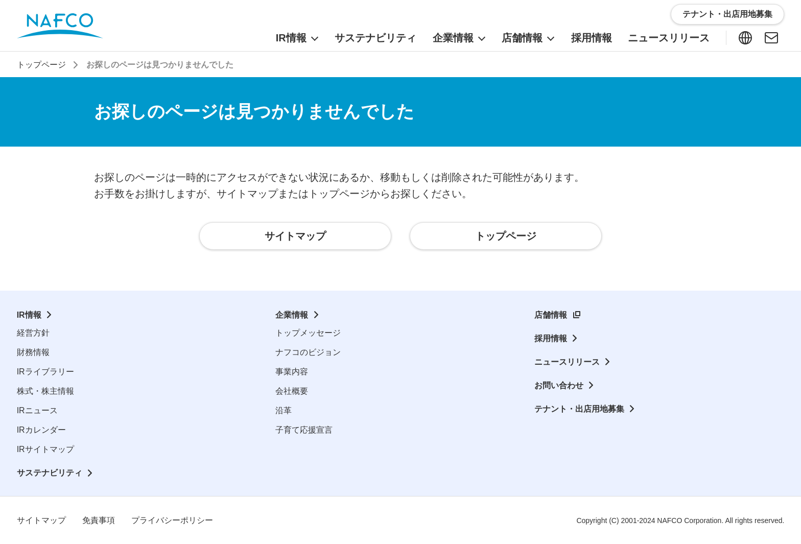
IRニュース (37, 410)
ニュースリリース (567, 362)
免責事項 (98, 520)
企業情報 (291, 315)
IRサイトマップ (45, 449)
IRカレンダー (41, 429)
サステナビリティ (49, 472)
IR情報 (29, 315)
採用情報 (550, 338)
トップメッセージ (308, 332)
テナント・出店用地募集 (579, 409)
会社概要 (291, 391)
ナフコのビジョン (308, 352)
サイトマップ (41, 520)
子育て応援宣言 (304, 429)
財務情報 (33, 352)
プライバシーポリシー (172, 520)
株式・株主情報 (45, 391)
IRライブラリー (45, 371)
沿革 (283, 410)
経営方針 (33, 332)
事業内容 (291, 371)
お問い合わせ (558, 385)
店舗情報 (550, 315)
